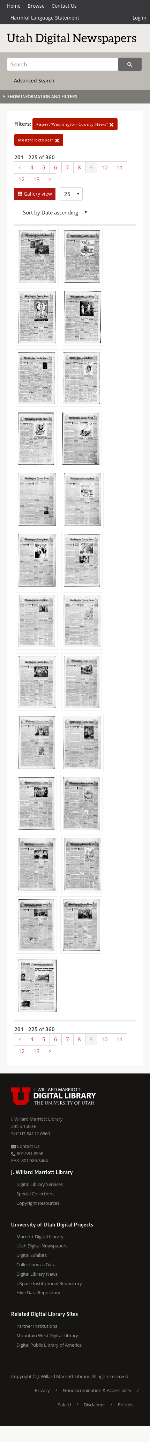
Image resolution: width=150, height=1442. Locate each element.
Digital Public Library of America (49, 1345)
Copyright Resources (37, 1203)
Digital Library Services (39, 1184)
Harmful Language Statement (44, 17)
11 (120, 167)
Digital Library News (37, 1274)
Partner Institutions (36, 1326)
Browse (36, 5)
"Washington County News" (75, 124)
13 (36, 179)
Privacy (42, 1390)
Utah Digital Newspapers (41, 1246)
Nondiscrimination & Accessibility (97, 1390)
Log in (140, 17)
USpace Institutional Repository (49, 1283)
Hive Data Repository (38, 1292)
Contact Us (64, 5)
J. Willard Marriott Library (37, 1119)
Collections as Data (35, 1264)
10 (105, 167)
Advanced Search (34, 80)
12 (21, 179)
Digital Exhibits (31, 1255)
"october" (38, 140)
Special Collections (35, 1193)
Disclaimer (94, 1404)
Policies (125, 1404)
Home (14, 5)
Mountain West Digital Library (47, 1335)
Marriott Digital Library (39, 1236)
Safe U (64, 1404)
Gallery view (37, 193)
